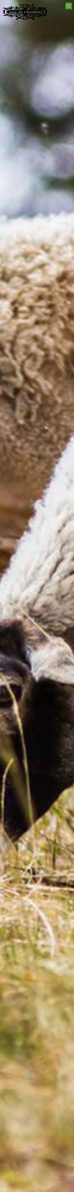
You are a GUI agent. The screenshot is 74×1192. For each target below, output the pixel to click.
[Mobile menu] (68, 6)
